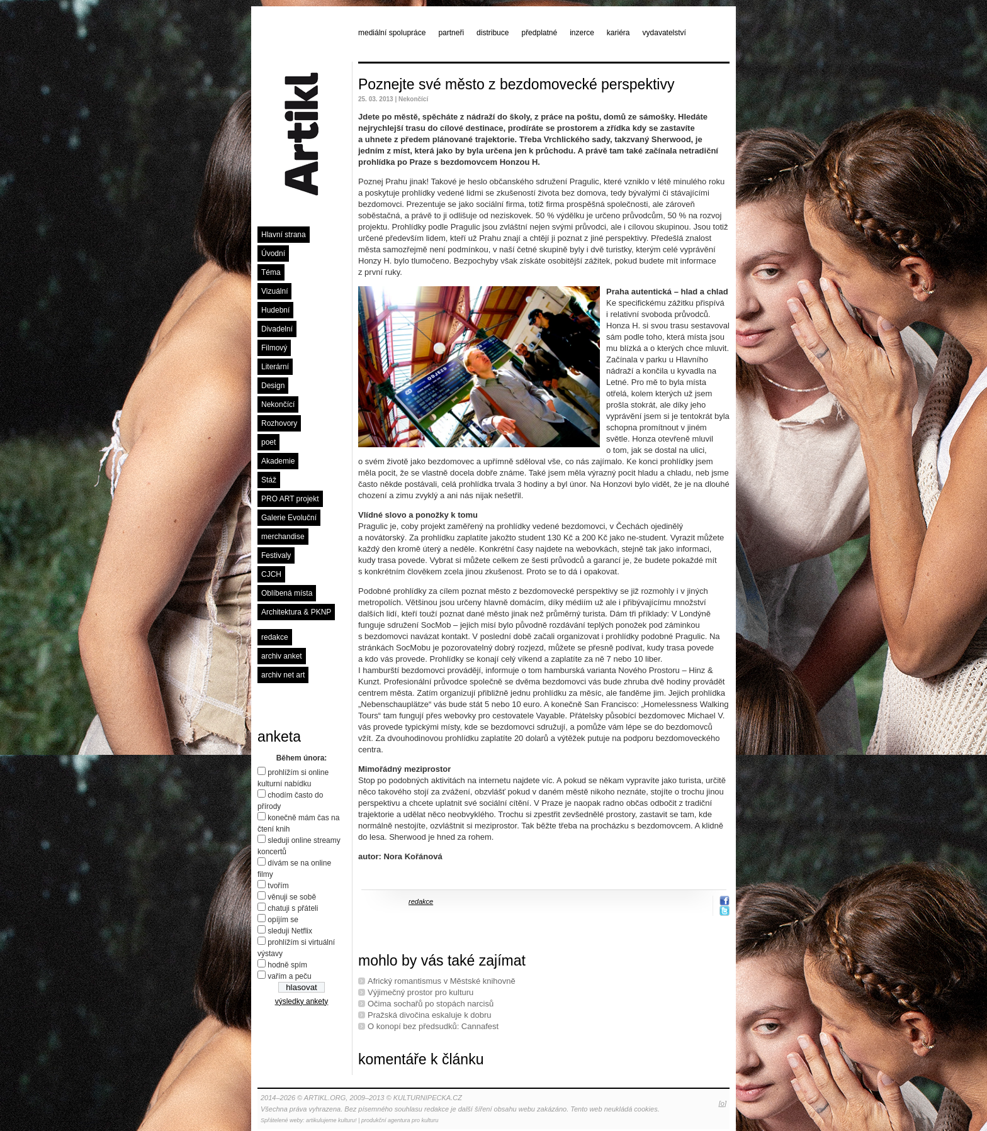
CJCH (271, 574)
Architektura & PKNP (296, 612)
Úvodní (273, 253)
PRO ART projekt (290, 498)
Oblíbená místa (286, 593)
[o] (722, 1103)
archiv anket (281, 656)
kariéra (618, 32)
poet (268, 442)
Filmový (274, 347)
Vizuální (274, 291)
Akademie (278, 461)
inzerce (582, 32)
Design (273, 385)
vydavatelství (664, 32)
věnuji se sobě (292, 897)
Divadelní (277, 329)
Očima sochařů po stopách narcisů (431, 1003)
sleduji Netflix (290, 931)
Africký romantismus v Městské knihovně (442, 981)
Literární (275, 366)
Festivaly (276, 555)
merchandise (283, 536)
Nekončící (278, 404)
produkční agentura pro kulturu (400, 1120)
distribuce (493, 32)
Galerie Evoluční (289, 517)
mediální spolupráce (392, 32)
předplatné (539, 32)
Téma (271, 272)
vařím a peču (289, 976)
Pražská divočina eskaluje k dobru (430, 1015)
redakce (274, 637)
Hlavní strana (283, 234)
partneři (451, 32)
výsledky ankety (302, 1001)
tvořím (278, 885)
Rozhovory (279, 423)
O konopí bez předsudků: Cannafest (433, 1026)
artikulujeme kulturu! (331, 1120)
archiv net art (283, 675)
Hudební (275, 310)
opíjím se (283, 919)
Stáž (268, 480)
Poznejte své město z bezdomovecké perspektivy (516, 84)
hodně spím (287, 965)
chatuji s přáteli (293, 908)
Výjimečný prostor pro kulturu (420, 992)
